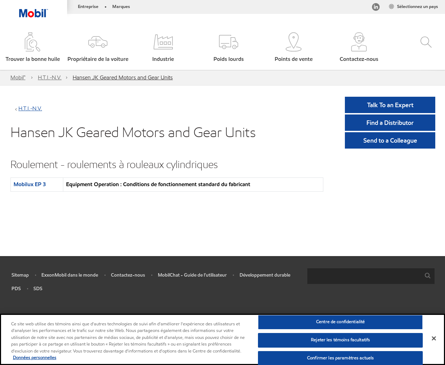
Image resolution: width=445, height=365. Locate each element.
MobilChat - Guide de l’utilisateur (192, 275)
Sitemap (20, 275)
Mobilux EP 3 (30, 184)
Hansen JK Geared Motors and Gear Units (123, 77)
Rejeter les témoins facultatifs (340, 340)
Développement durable (265, 275)
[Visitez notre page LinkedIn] (375, 8)
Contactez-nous (128, 275)
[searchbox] (364, 276)
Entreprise (88, 6)
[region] (222, 339)
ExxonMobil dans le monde (69, 275)
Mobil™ (17, 77)
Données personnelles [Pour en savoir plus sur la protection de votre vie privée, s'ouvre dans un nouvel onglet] (34, 358)
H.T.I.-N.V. (50, 77)
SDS (37, 288)
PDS (16, 288)
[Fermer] (434, 338)
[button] (98, 47)
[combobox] (371, 276)
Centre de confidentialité (340, 322)
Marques (121, 6)
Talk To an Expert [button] (390, 105)
